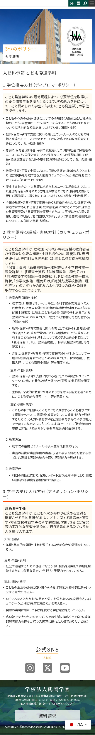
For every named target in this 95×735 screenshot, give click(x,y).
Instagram (30, 667)
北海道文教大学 (34, 3)
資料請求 (47, 716)
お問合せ (78, 3)
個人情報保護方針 (30, 703)
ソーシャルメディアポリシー (59, 703)
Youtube (64, 667)
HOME (6, 10)
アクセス (71, 3)
